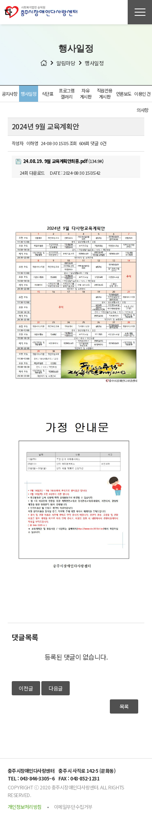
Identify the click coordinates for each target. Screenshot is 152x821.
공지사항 (9, 93)
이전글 (26, 688)
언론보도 (123, 93)
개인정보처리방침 (25, 806)
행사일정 (28, 93)
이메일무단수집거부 (73, 806)
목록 (124, 706)
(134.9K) (60, 161)
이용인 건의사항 (142, 96)
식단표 (48, 93)
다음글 (56, 688)
